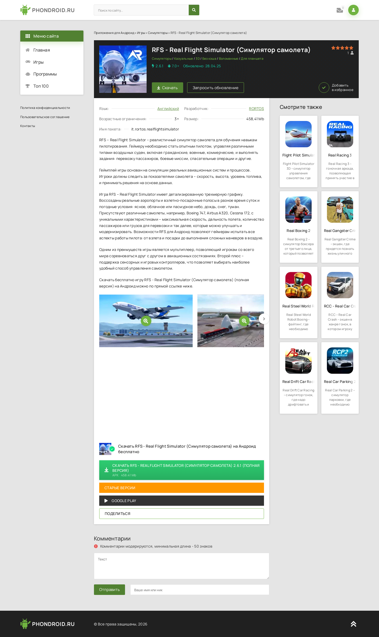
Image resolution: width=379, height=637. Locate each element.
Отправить (109, 589)
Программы (45, 74)
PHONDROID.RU (53, 10)
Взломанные (228, 58)
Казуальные (183, 58)
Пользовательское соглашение (45, 117)
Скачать (167, 87)
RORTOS (256, 108)
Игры (141, 33)
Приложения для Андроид (114, 33)
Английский (168, 108)
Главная (41, 50)
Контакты (27, 126)
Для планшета (252, 58)
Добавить (336, 87)
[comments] (181, 566)
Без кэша (209, 58)
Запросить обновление (216, 87)
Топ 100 (41, 86)
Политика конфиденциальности (45, 107)
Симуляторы (158, 33)
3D (198, 58)
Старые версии (120, 487)
